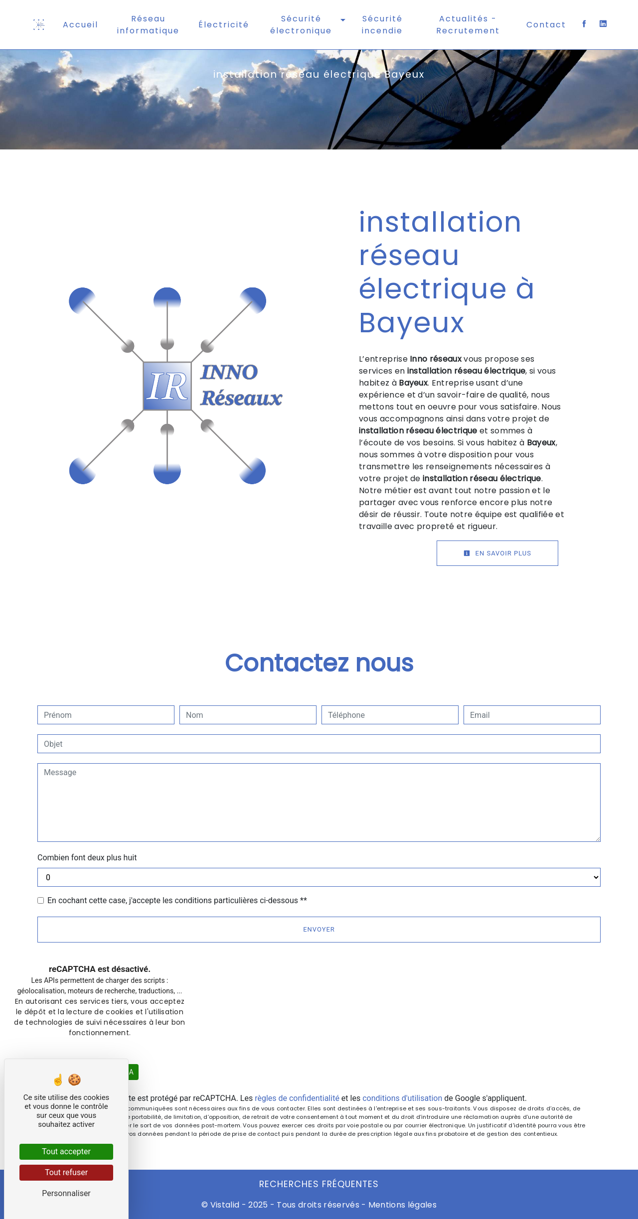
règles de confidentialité (297, 1098)
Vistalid (225, 1205)
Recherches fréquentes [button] (319, 1184)
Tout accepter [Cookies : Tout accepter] (66, 1151)
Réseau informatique (148, 24)
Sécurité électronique (301, 24)
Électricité (223, 24)
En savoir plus (497, 553)
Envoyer (319, 929)
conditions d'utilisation (402, 1098)
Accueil (80, 24)
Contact (546, 24)
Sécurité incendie (382, 24)
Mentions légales (401, 1205)
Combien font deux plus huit (87, 857)
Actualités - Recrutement (468, 24)
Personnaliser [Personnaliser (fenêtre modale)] (66, 1193)
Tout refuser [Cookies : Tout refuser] (66, 1172)
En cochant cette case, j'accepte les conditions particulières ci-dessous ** (177, 900)
